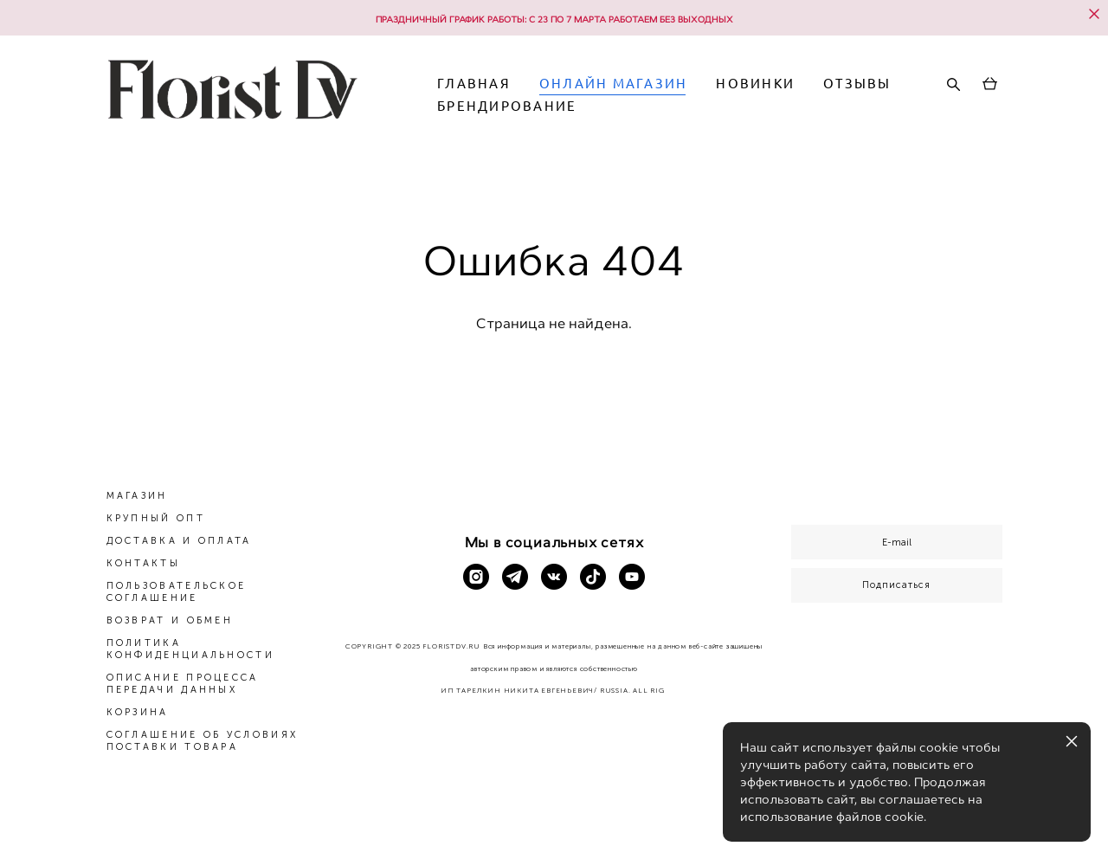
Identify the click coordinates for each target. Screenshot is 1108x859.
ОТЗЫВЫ (530, 118)
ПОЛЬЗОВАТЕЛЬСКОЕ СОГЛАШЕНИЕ (176, 592)
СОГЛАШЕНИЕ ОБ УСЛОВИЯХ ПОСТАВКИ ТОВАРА (202, 740)
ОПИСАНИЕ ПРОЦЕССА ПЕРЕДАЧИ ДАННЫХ (182, 683)
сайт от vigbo (554, 817)
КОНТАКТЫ (143, 563)
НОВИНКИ (814, 95)
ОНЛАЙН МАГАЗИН (671, 95)
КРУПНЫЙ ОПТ (155, 518)
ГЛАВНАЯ (533, 95)
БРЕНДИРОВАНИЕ (661, 118)
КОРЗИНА (137, 712)
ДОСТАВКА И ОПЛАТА (179, 540)
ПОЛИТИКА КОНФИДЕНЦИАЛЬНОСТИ (190, 649)
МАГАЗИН (137, 495)
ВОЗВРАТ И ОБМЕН (170, 620)
